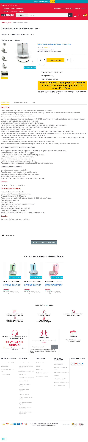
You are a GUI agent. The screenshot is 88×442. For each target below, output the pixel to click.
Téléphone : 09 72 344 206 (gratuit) (10, 5)
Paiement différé (23, 394)
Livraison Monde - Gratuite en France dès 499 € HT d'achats (69, 8)
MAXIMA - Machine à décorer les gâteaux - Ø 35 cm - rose (53, 299)
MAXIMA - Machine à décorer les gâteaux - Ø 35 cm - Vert (11, 299)
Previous (4, 92)
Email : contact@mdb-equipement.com (13, 8)
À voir (52, 2)
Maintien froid (45, 105)
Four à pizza (72, 106)
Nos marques (39, 383)
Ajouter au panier (55, 74)
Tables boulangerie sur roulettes (59, 106)
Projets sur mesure (23, 408)
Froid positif (71, 105)
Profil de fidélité (5, 388)
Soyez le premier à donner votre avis (44, 256)
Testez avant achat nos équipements (24, 421)
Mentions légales (58, 378)
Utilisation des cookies (60, 392)
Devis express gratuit (42, 390)
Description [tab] (5, 116)
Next (4, 52)
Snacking (79, 106)
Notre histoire (5, 380)
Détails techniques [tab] (20, 116)
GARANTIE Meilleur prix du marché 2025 (13, 11)
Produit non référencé (42, 386)
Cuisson (47, 106)
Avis (33, 116)
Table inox (41, 106)
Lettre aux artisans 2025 (7, 376)
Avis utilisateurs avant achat (26, 385)
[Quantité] (41, 74)
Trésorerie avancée (23, 376)
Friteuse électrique (61, 105)
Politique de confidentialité (61, 386)
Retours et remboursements (61, 396)
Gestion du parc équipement (26, 391)
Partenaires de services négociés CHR (24, 426)
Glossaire (38, 380)
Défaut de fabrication (59, 399)
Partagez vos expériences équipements (25, 380)
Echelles (52, 105)
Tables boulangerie (81, 105)
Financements (22, 388)
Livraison (56, 389)
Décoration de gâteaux (46, 55)
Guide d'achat (40, 376)
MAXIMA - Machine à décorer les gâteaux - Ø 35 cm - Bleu (32, 299)
